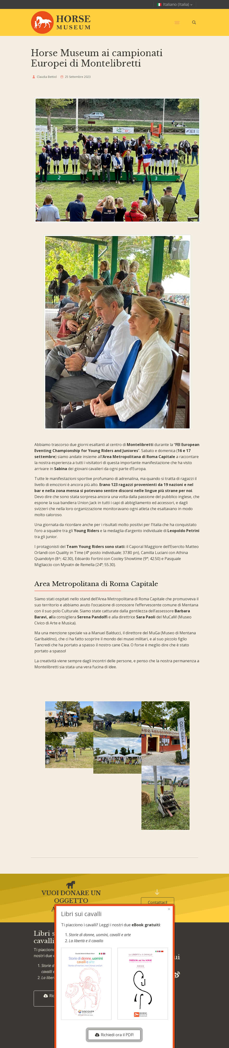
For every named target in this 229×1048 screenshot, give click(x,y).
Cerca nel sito (103, 1002)
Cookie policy (159, 932)
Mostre (98, 952)
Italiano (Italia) (175, 4)
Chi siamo (100, 982)
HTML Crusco (123, 1031)
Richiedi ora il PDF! (58, 998)
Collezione (101, 972)
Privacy (154, 942)
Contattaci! (157, 902)
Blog (96, 942)
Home (97, 932)
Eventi (97, 962)
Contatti (99, 992)
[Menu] (177, 22)
